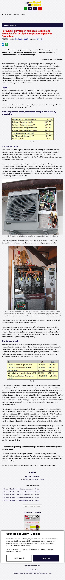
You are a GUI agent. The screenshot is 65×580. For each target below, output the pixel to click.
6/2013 (39, 39)
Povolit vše (46, 558)
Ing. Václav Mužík (21, 39)
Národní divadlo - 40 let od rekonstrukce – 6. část (20, 497)
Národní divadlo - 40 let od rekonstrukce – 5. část (20, 500)
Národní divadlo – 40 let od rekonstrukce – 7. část (20, 495)
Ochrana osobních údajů (32, 566)
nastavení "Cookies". (13, 552)
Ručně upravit (19, 558)
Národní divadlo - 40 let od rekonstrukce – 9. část (20, 489)
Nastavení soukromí (32, 570)
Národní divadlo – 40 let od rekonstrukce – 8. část (21, 492)
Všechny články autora (32, 506)
